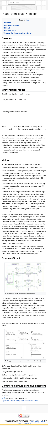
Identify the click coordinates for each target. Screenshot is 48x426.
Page (4, 8)
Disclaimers (27, 423)
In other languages (38, 8)
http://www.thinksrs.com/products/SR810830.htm (19, 401)
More (15, 8)
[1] (2, 398)
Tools (44, 8)
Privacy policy (34, 421)
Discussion (9, 8)
